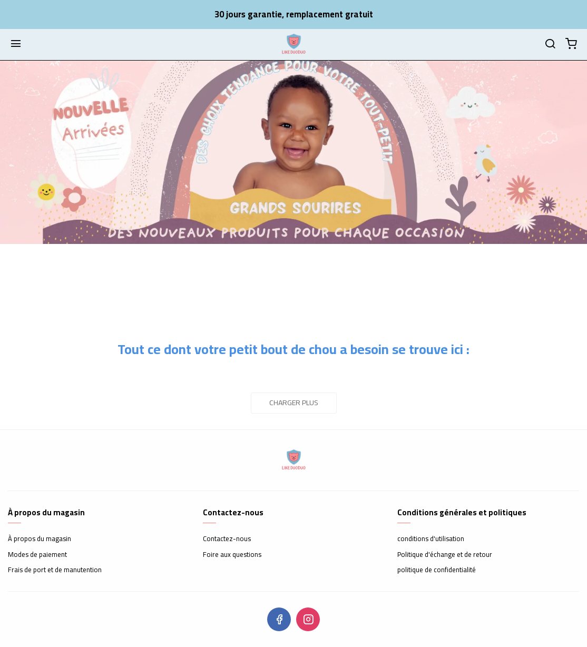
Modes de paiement (37, 555)
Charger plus (293, 402)
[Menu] (16, 44)
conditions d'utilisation (430, 539)
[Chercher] (550, 44)
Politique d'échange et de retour (444, 555)
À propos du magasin (39, 539)
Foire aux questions (232, 555)
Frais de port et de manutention (55, 570)
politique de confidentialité (436, 570)
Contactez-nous (227, 539)
